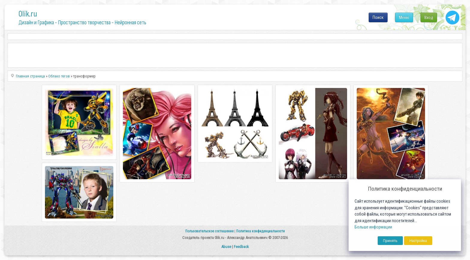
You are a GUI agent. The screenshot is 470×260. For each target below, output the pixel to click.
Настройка (418, 240)
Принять (390, 240)
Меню (404, 17)
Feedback (241, 246)
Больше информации (373, 227)
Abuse (226, 246)
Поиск (378, 17)
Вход (428, 17)
